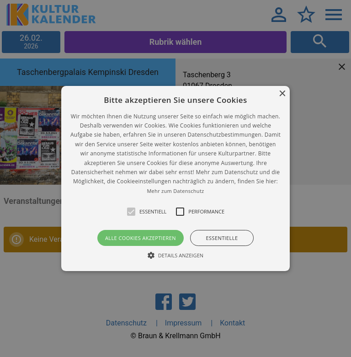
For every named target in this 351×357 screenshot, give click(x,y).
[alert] (175, 178)
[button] (175, 179)
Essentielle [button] (222, 237)
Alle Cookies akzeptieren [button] (140, 237)
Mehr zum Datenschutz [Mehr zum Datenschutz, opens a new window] (175, 190)
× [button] (281, 94)
